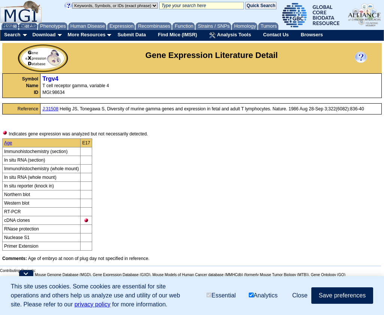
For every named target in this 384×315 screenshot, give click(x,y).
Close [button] (300, 295)
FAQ (33, 25)
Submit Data (132, 34)
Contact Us (276, 34)
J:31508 (50, 108)
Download (43, 34)
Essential (221, 295)
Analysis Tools (230, 35)
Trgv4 (50, 79)
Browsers (312, 34)
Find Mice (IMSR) (177, 34)
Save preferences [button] (342, 295)
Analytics (263, 295)
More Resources (86, 34)
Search (12, 34)
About (8, 25)
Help (21, 25)
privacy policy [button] (93, 304)
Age (8, 143)
